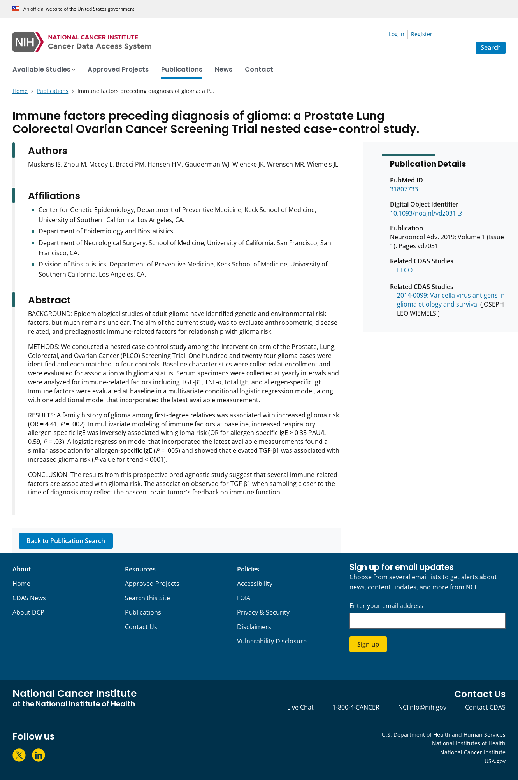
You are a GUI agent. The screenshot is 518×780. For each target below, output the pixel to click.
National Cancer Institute (473, 752)
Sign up (368, 644)
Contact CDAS (485, 707)
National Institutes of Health (469, 743)
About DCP (28, 612)
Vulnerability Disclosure (272, 641)
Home (21, 583)
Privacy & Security (263, 612)
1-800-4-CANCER (355, 707)
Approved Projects (152, 583)
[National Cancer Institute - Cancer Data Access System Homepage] (200, 42)
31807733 (404, 189)
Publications (143, 612)
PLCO (405, 270)
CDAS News (29, 598)
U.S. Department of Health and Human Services (444, 734)
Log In (396, 34)
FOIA (243, 598)
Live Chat (300, 707)
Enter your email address (386, 606)
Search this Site (147, 598)
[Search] (491, 48)
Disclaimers (254, 626)
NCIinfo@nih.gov (422, 707)
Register (421, 34)
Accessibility (254, 583)
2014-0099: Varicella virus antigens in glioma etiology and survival (451, 299)
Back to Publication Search (65, 540)
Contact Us (141, 626)
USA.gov (495, 761)
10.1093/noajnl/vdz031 (423, 213)
